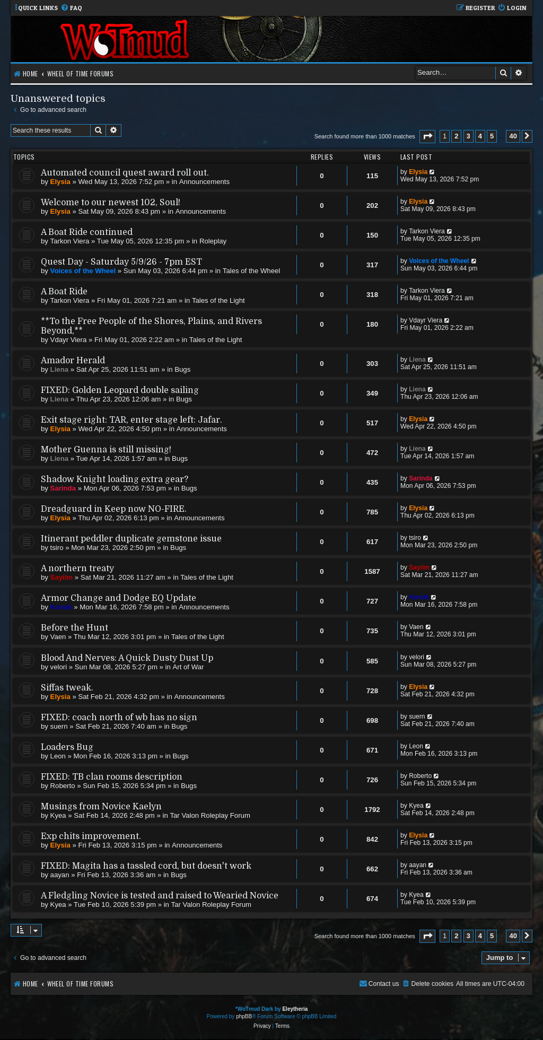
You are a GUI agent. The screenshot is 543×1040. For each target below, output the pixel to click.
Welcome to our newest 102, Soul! (110, 202)
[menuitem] (71, 8)
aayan (59, 875)
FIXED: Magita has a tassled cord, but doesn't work (146, 866)
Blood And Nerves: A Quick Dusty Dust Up (127, 658)
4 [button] (480, 136)
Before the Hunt (74, 628)
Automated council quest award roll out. (125, 173)
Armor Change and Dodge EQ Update (118, 598)
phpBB (244, 1016)
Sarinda (63, 488)
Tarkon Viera (70, 241)
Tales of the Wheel (252, 271)
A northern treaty (77, 568)
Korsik (61, 607)
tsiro (57, 548)
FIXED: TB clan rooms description (111, 777)
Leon (58, 756)
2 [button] (456, 136)
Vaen (58, 637)
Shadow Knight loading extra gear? (114, 479)
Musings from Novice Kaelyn (101, 806)
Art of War (188, 667)
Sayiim (61, 577)
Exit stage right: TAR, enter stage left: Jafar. (131, 420)
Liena (59, 369)
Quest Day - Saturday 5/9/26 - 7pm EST (121, 262)
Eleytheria (295, 1009)
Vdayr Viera (68, 340)
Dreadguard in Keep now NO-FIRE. (114, 509)
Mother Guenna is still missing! (106, 450)
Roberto (62, 786)
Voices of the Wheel (83, 271)
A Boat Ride (64, 291)
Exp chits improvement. (91, 836)
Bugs (182, 369)
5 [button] (492, 136)
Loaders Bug (67, 747)
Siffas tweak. (67, 688)
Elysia (60, 182)
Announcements (204, 182)
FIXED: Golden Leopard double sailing (120, 390)
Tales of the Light (218, 300)
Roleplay (212, 241)
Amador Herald (73, 360)
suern (59, 726)
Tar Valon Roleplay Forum (210, 815)
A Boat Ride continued (87, 232)
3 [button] (468, 136)
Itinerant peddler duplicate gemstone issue (131, 539)
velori (58, 667)
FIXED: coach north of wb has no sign (119, 717)
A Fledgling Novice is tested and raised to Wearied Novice (159, 896)
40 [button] (512, 136)
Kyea (58, 815)
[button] (427, 136)
